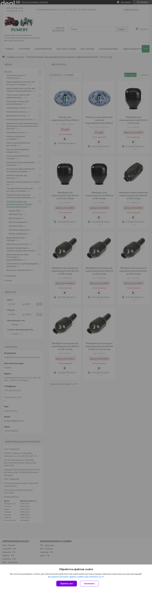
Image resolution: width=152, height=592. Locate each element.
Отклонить (89, 583)
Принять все (66, 583)
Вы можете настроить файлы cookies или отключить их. (75, 577)
